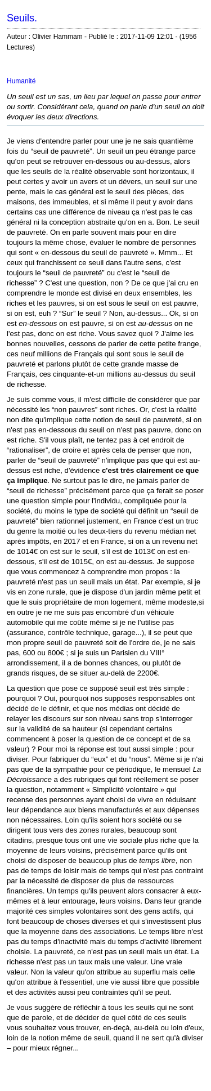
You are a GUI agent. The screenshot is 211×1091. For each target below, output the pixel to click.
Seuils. (22, 18)
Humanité (21, 81)
